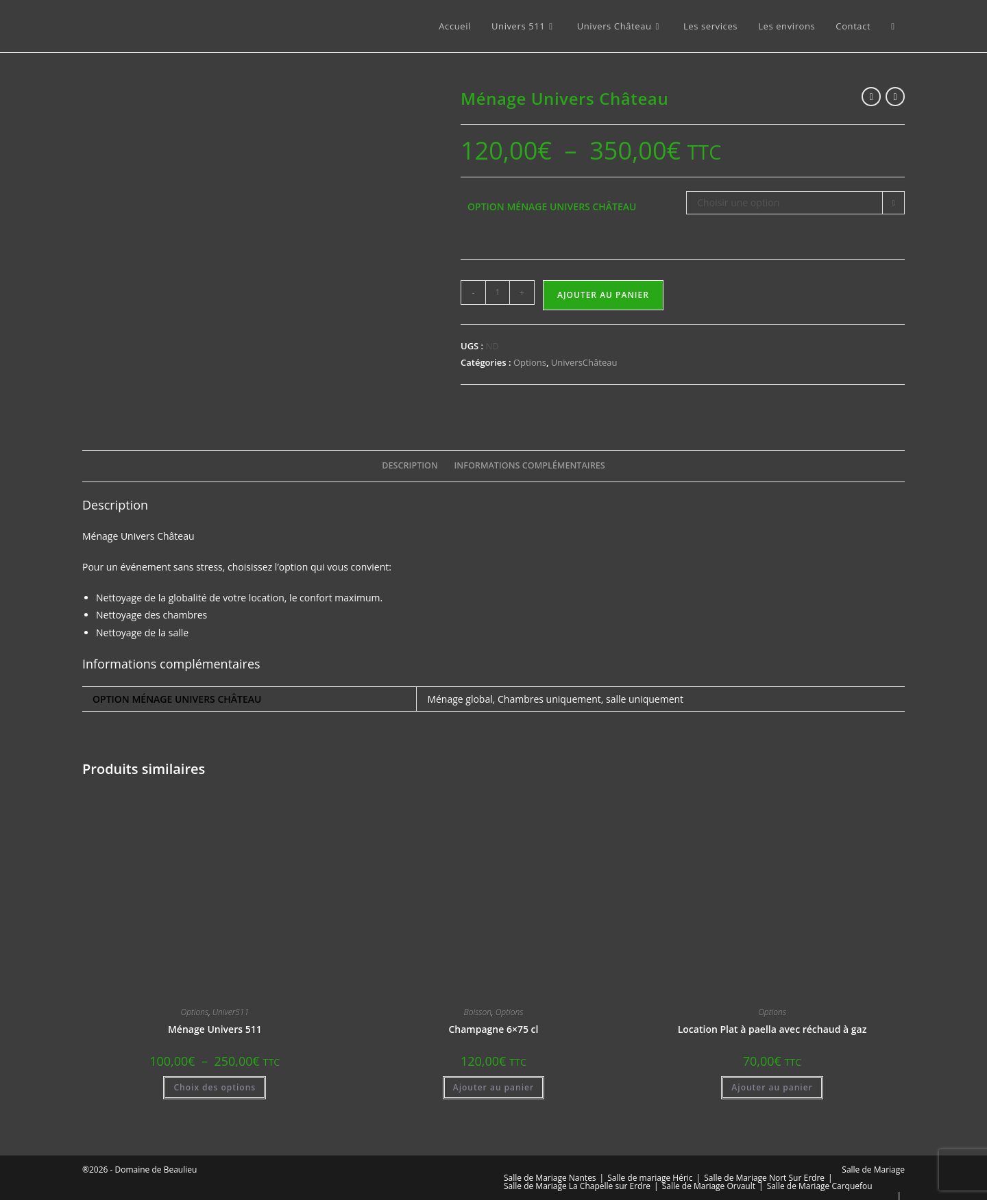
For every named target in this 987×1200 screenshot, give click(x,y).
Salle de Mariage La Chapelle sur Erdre (577, 1166)
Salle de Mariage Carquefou (820, 1166)
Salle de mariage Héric (649, 1158)
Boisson (477, 992)
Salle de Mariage (873, 1149)
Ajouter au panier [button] (493, 1067)
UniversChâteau (584, 362)
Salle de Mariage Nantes (550, 1158)
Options (529, 362)
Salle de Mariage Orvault (708, 1166)
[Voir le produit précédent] (871, 96)
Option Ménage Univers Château (551, 206)
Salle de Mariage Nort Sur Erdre (764, 1158)
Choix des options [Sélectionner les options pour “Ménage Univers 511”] (214, 1067)
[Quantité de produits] (497, 292)
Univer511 (230, 992)
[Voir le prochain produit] (895, 96)
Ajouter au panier (603, 295)
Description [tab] (410, 445)
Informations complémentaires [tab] (529, 445)
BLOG (515, 1184)
